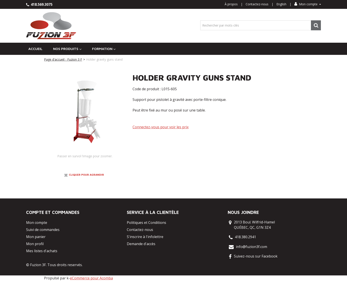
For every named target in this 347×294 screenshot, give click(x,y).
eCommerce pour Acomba (91, 291)
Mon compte (307, 4)
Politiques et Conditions (146, 235)
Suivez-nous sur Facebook (256, 269)
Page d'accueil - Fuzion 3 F (63, 59)
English (281, 4)
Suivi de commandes (43, 242)
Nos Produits (67, 49)
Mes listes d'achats (41, 264)
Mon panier (36, 250)
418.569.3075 (39, 4)
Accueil (35, 49)
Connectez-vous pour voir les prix (161, 127)
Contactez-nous (257, 4)
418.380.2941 (245, 250)
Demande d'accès (141, 257)
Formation (104, 49)
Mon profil (35, 257)
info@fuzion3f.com (251, 259)
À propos (231, 4)
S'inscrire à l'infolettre (145, 250)
